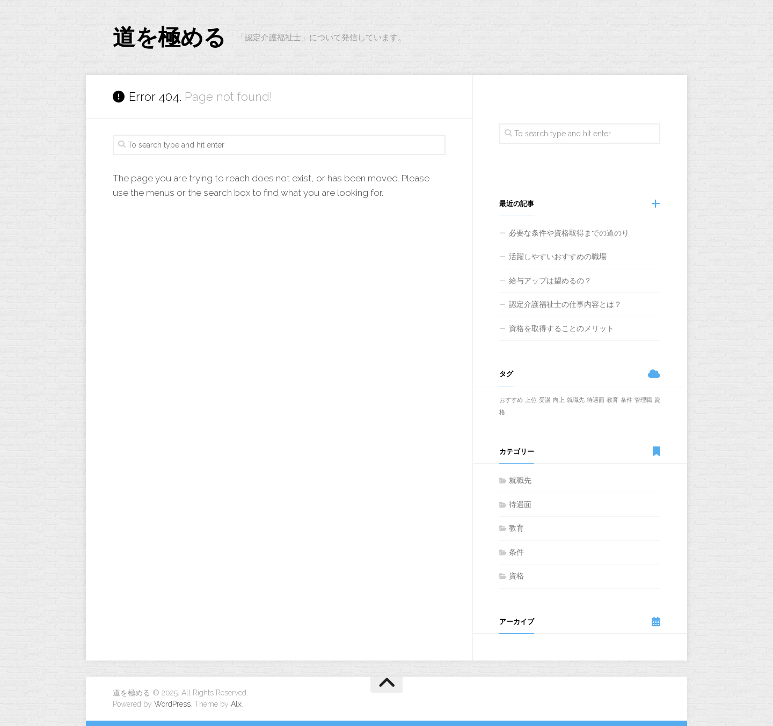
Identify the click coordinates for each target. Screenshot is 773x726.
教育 (516, 528)
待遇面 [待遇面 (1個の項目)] (595, 400)
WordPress (172, 704)
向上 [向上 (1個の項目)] (559, 400)
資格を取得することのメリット (561, 328)
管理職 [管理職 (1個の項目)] (643, 400)
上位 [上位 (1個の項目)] (531, 400)
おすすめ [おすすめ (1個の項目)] (511, 400)
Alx (236, 704)
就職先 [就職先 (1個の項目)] (576, 400)
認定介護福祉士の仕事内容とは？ (565, 304)
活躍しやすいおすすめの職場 (558, 256)
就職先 (520, 480)
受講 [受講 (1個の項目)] (545, 400)
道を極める (169, 37)
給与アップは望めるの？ (550, 280)
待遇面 (520, 504)
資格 (516, 575)
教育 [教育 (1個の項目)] (612, 400)
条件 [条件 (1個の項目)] (626, 400)
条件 (516, 552)
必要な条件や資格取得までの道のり (569, 233)
